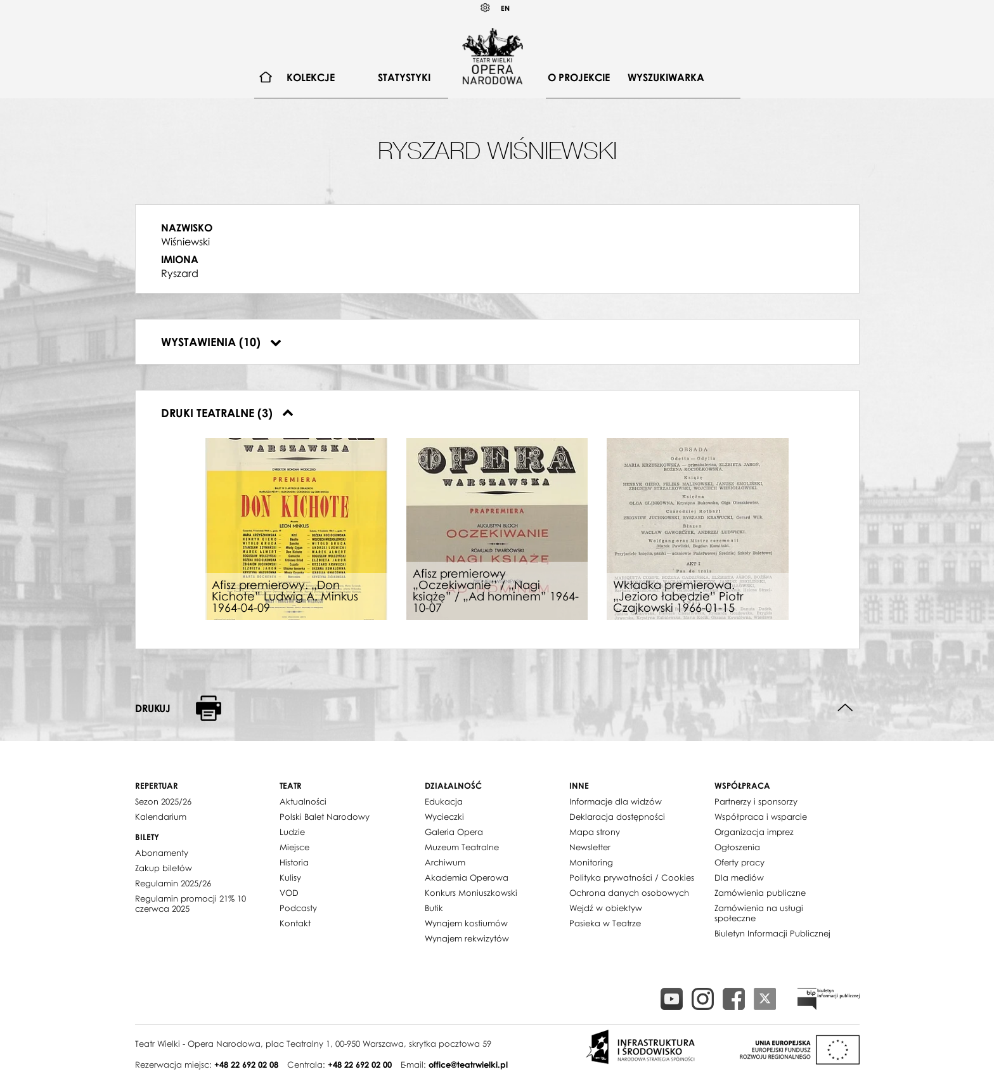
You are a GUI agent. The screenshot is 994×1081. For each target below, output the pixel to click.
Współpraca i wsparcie (760, 817)
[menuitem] (266, 77)
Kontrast (485, 8)
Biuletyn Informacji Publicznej (772, 933)
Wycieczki (444, 817)
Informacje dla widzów (615, 801)
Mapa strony (594, 832)
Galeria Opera (454, 832)
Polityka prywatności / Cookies (631, 877)
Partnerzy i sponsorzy (755, 801)
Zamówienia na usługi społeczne (758, 913)
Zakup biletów (163, 868)
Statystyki (404, 77)
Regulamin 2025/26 (173, 883)
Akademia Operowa (466, 877)
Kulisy (290, 877)
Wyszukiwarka (666, 77)
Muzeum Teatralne (462, 847)
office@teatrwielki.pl (468, 1064)
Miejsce (294, 847)
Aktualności (303, 801)
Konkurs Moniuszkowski (471, 893)
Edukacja (444, 801)
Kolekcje (311, 77)
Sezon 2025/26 (163, 801)
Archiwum (445, 862)
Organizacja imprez (754, 832)
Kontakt (295, 923)
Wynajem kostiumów (466, 923)
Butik (434, 908)
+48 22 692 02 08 (246, 1064)
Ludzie (292, 832)
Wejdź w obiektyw (605, 908)
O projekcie (579, 77)
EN (505, 8)
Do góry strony (845, 708)
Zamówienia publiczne (760, 893)
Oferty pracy (739, 862)
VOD (289, 893)
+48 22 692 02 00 (360, 1064)
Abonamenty (161, 853)
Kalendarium (160, 817)
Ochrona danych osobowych (629, 893)
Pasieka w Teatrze (605, 923)
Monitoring (591, 862)
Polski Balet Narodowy (325, 817)
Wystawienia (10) (221, 342)
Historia (294, 862)
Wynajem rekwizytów (467, 938)
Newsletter (589, 847)
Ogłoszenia (737, 847)
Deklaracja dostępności (617, 817)
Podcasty (298, 908)
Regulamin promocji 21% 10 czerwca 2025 (190, 903)
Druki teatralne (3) (227, 413)
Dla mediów (739, 877)
